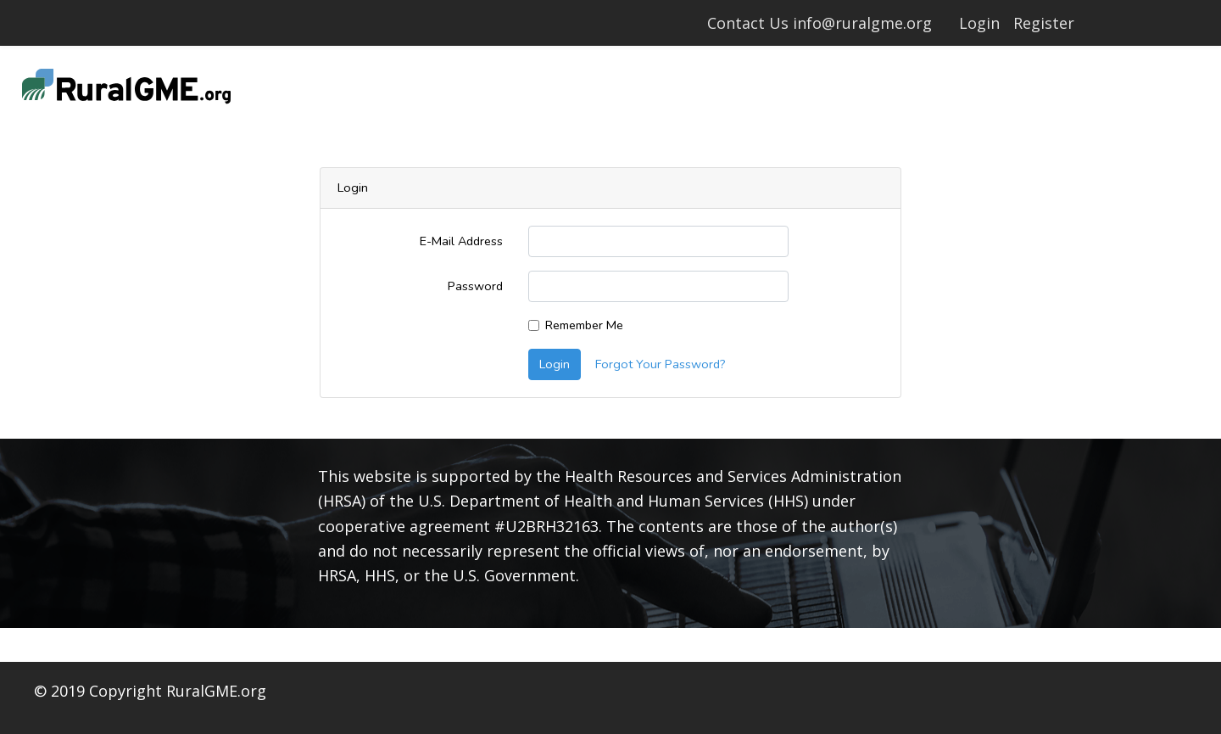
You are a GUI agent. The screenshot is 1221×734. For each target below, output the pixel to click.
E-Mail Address (461, 241)
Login (979, 23)
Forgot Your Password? (660, 364)
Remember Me (584, 325)
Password (475, 285)
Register (1043, 23)
